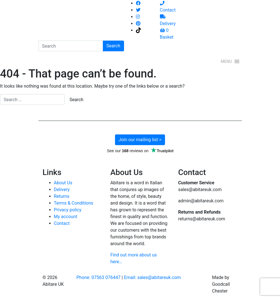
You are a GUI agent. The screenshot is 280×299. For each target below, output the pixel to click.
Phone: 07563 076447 (99, 277)
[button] (226, 61)
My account (65, 216)
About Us (63, 182)
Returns (62, 196)
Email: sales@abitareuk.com (152, 277)
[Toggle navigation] (131, 61)
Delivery (62, 189)
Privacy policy (68, 209)
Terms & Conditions (74, 203)
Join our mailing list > (140, 139)
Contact (62, 223)
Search (113, 45)
